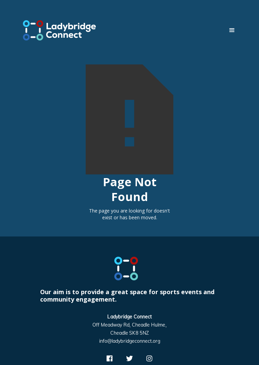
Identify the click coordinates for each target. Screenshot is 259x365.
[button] (229, 30)
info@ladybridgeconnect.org (129, 341)
